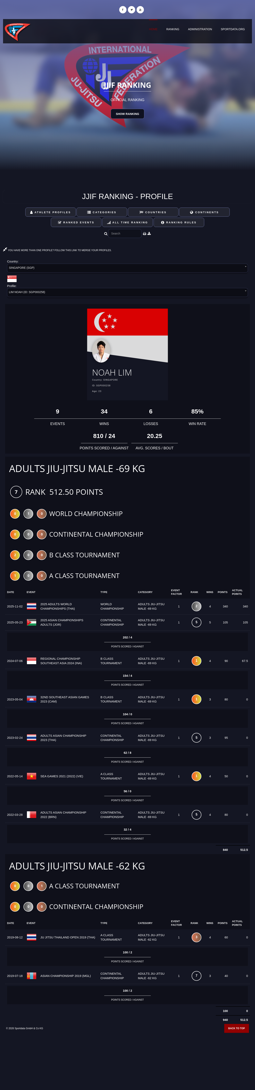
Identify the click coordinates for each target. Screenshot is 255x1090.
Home (153, 29)
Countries (153, 212)
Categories (102, 212)
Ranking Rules (179, 222)
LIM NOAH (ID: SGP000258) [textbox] (27, 292)
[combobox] (127, 269)
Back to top (236, 1029)
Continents (204, 212)
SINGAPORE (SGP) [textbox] (21, 267)
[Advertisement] (127, 1060)
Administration (200, 29)
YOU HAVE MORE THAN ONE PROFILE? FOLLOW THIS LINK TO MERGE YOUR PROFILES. (57, 250)
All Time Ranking (127, 222)
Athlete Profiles (50, 212)
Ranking (172, 29)
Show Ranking (127, 114)
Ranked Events (76, 222)
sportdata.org (233, 29)
